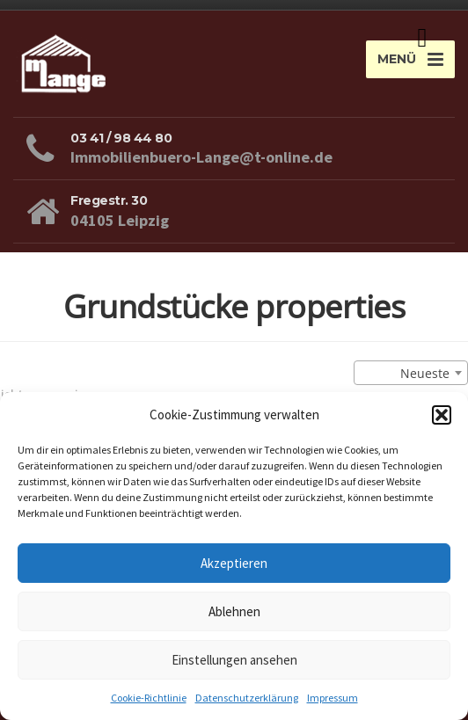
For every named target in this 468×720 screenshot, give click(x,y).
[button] (441, 415)
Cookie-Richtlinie (148, 697)
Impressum (332, 697)
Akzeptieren (234, 563)
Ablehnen (234, 611)
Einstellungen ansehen (234, 659)
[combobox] (411, 372)
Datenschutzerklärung (246, 697)
